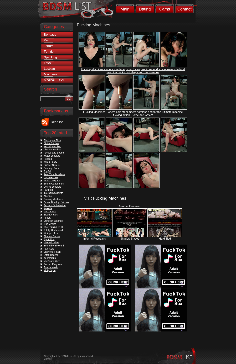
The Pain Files (51, 242)
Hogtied (48, 158)
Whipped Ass (51, 233)
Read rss (57, 122)
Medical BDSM (54, 80)
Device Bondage (52, 186)
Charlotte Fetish (52, 251)
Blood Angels (51, 214)
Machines (50, 74)
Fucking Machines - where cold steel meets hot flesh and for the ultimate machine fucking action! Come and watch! (133, 113)
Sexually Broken (52, 146)
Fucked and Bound (54, 152)
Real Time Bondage (54, 174)
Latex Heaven (51, 255)
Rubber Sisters (52, 165)
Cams (164, 9)
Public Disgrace (52, 180)
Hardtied (48, 189)
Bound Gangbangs (54, 183)
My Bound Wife (52, 261)
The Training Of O (53, 227)
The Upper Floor (52, 140)
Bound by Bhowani (54, 245)
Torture (49, 46)
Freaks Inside (51, 267)
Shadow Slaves (129, 238)
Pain (47, 40)
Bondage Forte (52, 168)
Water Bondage (52, 155)
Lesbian (49, 68)
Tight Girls (49, 239)
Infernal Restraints (94, 238)
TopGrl (47, 171)
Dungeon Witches (53, 220)
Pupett (47, 217)
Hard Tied (165, 238)
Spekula (48, 208)
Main (124, 9)
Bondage (50, 34)
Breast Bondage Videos (56, 202)
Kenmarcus (50, 258)
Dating (145, 9)
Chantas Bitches (52, 149)
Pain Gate (49, 248)
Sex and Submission (55, 205)
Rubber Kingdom (53, 264)
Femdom (50, 51)
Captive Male (51, 177)
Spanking (50, 57)
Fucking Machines (109, 198)
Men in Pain (50, 211)
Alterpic (48, 196)
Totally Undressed (53, 230)
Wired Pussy (50, 162)
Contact (184, 9)
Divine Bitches (51, 143)
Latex (48, 63)
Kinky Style (49, 270)
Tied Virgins (50, 224)
